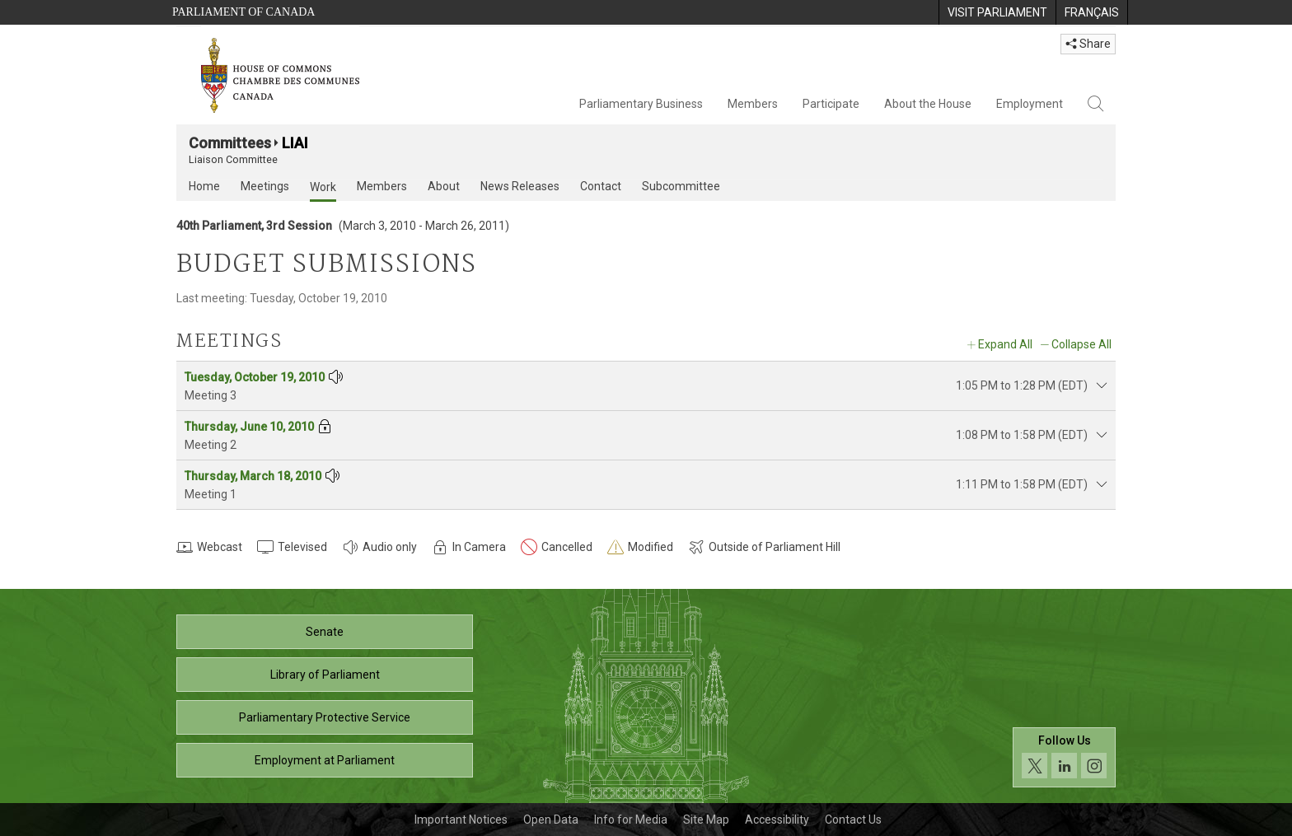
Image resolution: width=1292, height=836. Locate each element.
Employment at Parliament (325, 760)
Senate (325, 631)
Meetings (265, 186)
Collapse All (1081, 344)
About (444, 186)
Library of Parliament (325, 674)
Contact (600, 186)
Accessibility (777, 819)
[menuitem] (997, 12)
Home (204, 186)
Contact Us (853, 819)
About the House (927, 103)
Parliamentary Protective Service (324, 717)
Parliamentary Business (641, 103)
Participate (831, 103)
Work (323, 187)
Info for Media (630, 819)
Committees (230, 143)
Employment (1029, 103)
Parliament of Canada (243, 12)
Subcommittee (681, 186)
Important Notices (461, 819)
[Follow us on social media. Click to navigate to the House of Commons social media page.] (1064, 757)
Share (1088, 43)
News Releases (519, 186)
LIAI (295, 143)
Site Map (706, 819)
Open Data (550, 819)
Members (753, 103)
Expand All (1005, 344)
